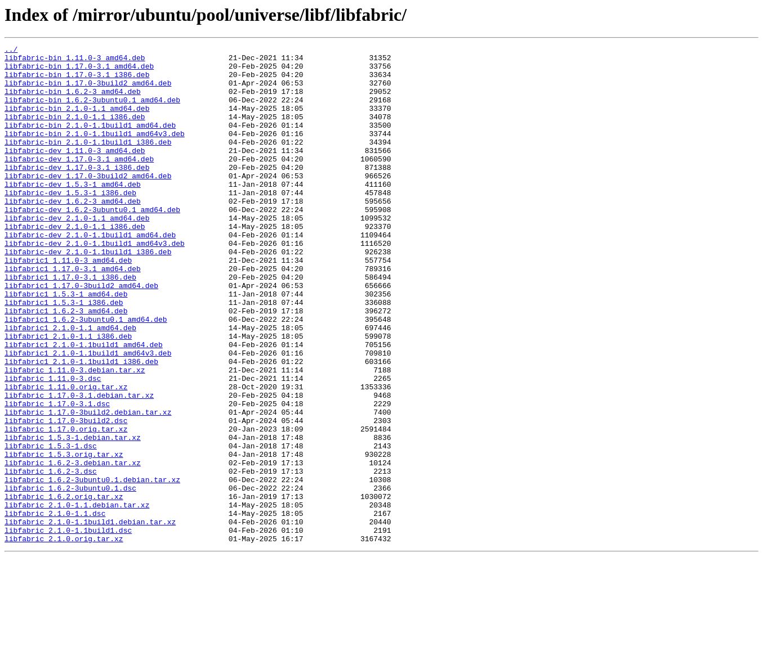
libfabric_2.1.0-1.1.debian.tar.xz (77, 597)
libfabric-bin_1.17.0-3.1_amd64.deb (79, 71)
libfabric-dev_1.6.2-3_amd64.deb (73, 233)
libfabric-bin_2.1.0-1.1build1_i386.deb (88, 162)
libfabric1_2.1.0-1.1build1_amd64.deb (84, 405)
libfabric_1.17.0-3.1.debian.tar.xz (79, 466)
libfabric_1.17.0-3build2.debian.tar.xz (88, 486)
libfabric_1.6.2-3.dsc (51, 557)
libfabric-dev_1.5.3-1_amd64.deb (73, 213)
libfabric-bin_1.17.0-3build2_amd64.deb (88, 91)
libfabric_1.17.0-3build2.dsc (66, 496)
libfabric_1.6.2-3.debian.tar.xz (73, 547)
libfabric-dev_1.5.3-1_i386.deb (70, 223)
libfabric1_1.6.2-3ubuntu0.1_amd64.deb (86, 375)
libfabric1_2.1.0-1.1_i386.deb (68, 395)
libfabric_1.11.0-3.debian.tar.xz (75, 435)
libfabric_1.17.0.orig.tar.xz (66, 506)
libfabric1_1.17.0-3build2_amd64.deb (81, 334)
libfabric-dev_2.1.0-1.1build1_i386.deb (88, 294)
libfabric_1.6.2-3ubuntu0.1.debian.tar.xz (92, 567)
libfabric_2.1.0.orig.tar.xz (64, 638)
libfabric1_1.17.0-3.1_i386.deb (70, 324)
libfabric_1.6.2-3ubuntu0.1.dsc (70, 577)
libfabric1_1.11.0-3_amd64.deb (68, 304)
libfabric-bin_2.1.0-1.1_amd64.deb (77, 121)
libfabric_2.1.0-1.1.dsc (55, 608)
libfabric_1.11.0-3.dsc (53, 446)
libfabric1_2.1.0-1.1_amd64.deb (70, 385)
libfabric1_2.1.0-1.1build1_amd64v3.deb (88, 415)
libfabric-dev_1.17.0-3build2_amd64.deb (88, 202)
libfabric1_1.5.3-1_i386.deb (64, 354)
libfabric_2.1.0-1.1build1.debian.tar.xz (90, 618)
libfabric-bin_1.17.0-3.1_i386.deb (77, 81)
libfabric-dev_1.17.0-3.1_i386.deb (77, 192)
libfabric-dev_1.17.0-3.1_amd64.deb (79, 182)
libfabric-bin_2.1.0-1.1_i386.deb (75, 132)
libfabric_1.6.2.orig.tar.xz (64, 587)
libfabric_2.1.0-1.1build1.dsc (68, 628)
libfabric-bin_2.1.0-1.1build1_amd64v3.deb (95, 152)
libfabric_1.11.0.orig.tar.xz (66, 456)
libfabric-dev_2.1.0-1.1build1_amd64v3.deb (95, 283)
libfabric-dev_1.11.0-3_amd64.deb (75, 172)
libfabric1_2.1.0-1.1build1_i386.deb (81, 425)
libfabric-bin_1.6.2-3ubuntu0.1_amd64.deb (92, 111)
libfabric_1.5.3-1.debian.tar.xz (73, 516)
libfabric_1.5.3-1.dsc (51, 527)
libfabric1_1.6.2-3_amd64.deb (66, 365)
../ (11, 51)
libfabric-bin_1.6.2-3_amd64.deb (73, 101)
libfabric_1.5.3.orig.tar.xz (64, 537)
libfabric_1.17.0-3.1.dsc (57, 476)
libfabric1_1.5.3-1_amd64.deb (66, 344)
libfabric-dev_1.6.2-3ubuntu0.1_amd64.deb (92, 243)
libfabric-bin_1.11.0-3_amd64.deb (75, 61)
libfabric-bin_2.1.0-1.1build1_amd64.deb (90, 142)
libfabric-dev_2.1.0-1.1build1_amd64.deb (90, 273)
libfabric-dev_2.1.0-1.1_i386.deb (75, 263)
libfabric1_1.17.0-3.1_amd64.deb (73, 314)
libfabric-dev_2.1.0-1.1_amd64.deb (77, 253)
